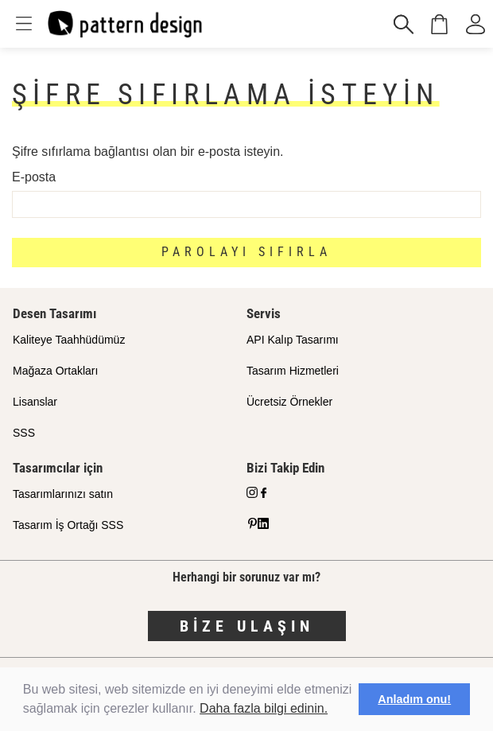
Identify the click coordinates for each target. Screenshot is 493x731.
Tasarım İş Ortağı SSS (68, 525)
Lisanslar (35, 401)
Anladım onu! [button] (414, 699)
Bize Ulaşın (247, 626)
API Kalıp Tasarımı (292, 339)
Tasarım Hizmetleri (292, 370)
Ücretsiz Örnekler (289, 401)
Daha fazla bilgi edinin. (264, 708)
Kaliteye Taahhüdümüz (69, 339)
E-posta (34, 177)
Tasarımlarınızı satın (63, 494)
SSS (24, 432)
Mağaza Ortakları (55, 370)
